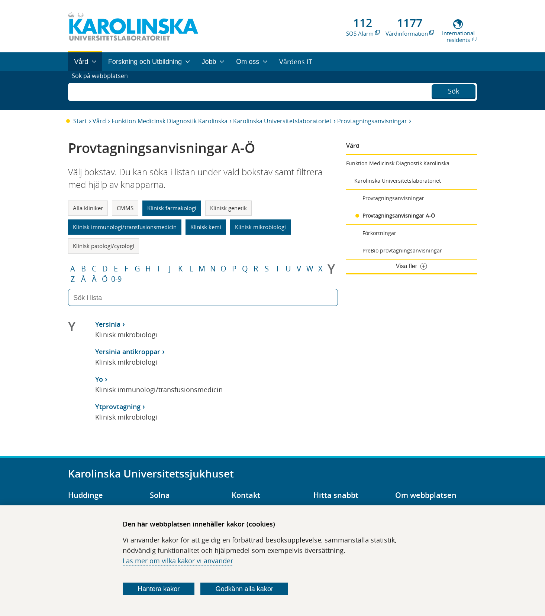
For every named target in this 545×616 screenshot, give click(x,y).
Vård (99, 121)
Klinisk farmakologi (171, 208)
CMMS (125, 208)
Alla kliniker (88, 208)
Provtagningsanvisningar (372, 121)
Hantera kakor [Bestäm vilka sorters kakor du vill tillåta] (159, 589)
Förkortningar (379, 233)
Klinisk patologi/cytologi (103, 246)
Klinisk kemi (205, 227)
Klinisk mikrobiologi (260, 227)
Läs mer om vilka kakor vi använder (178, 560)
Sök (453, 89)
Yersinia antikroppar (127, 351)
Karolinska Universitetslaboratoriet (282, 121)
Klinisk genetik (228, 208)
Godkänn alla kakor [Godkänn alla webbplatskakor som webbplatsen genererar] (244, 589)
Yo (99, 379)
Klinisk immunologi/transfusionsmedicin (125, 227)
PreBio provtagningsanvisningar (402, 250)
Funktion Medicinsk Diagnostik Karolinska (170, 121)
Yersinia (107, 324)
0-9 (116, 279)
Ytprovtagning (118, 406)
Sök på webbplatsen (103, 90)
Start (80, 121)
